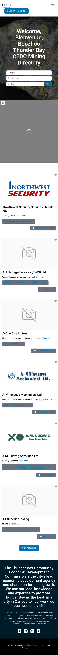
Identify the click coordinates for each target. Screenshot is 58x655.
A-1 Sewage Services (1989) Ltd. (24, 272)
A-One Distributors (15, 333)
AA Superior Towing (15, 519)
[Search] (48, 84)
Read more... (22, 216)
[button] (53, 5)
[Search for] (29, 78)
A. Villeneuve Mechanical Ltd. (22, 394)
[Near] (25, 84)
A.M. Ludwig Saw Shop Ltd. (20, 456)
